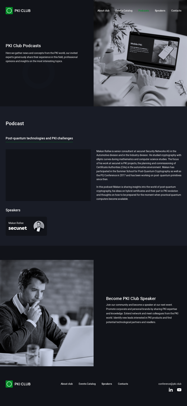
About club (103, 10)
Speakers (160, 10)
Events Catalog (123, 10)
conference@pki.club (169, 383)
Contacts (176, 10)
